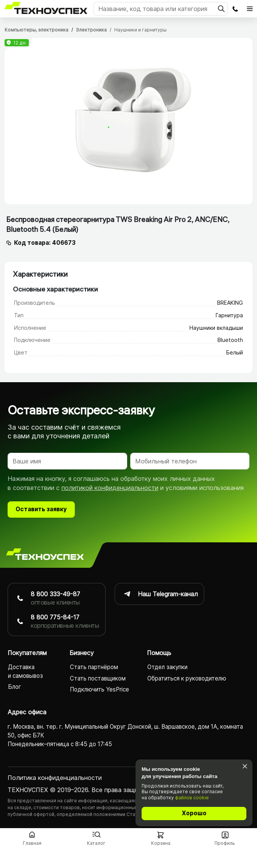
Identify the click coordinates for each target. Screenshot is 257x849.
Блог (14, 687)
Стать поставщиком (98, 678)
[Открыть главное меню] (250, 9)
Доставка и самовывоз (25, 672)
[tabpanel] (128, 121)
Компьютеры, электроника (36, 30)
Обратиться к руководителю (186, 678)
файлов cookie (192, 797)
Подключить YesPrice (99, 689)
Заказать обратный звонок (235, 9)
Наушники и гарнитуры (140, 30)
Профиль (224, 843)
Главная (32, 843)
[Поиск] (160, 9)
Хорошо (194, 813)
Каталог (96, 843)
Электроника (91, 30)
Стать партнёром (94, 667)
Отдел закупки (167, 667)
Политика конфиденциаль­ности (55, 778)
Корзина (160, 843)
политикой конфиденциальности (109, 488)
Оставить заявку (41, 509)
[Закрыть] (245, 766)
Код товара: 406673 (45, 242)
